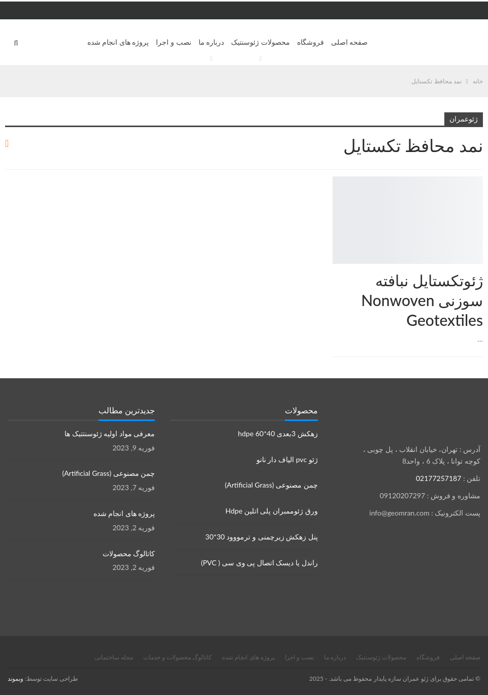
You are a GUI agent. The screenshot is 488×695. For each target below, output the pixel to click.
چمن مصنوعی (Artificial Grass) (271, 484)
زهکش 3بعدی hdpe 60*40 (277, 433)
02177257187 (438, 478)
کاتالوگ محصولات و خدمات (177, 657)
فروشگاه (310, 42)
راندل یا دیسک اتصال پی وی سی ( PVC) (259, 562)
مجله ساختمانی (113, 657)
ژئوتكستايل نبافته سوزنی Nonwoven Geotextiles (422, 300)
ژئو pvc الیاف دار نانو (287, 459)
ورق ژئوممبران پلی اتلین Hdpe (271, 510)
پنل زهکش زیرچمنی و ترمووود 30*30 (261, 536)
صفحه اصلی (349, 42)
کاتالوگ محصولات (129, 553)
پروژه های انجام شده (118, 42)
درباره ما (211, 42)
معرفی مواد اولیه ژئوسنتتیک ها (109, 433)
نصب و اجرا (173, 42)
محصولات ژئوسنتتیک (479, 177)
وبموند (15, 678)
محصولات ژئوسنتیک (260, 42)
